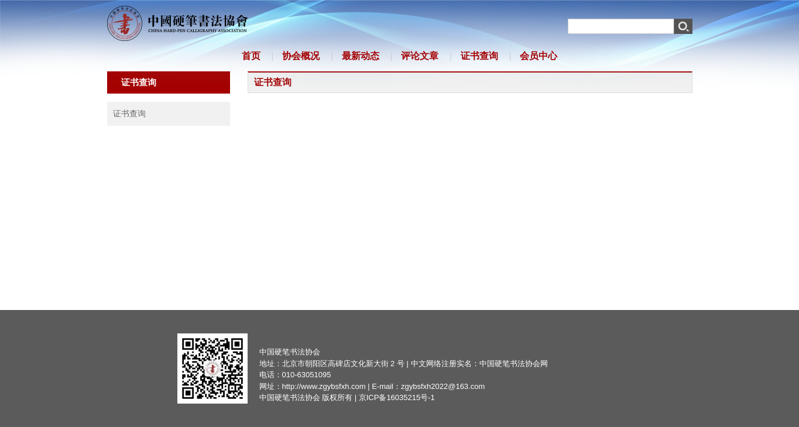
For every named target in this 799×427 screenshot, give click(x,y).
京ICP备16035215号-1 (397, 397)
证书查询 (479, 56)
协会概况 (301, 56)
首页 (251, 56)
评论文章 (419, 56)
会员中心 (538, 56)
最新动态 (360, 56)
